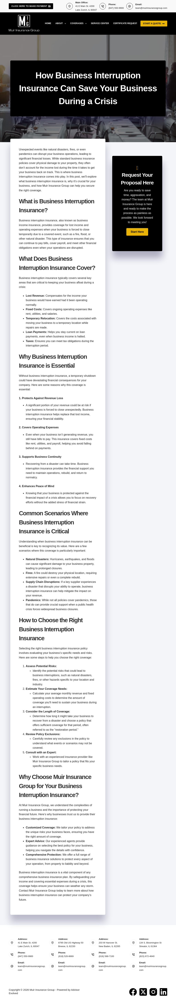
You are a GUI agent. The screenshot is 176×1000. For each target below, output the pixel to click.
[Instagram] (153, 992)
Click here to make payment (31, 6)
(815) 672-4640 (147, 956)
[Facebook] (133, 992)
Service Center (100, 23)
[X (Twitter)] (143, 992)
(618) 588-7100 (106, 956)
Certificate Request (125, 23)
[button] (137, 232)
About (61, 23)
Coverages (79, 23)
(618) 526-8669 (66, 956)
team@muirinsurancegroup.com (151, 8)
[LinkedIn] (163, 992)
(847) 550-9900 (116, 8)
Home (48, 23)
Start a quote (154, 23)
